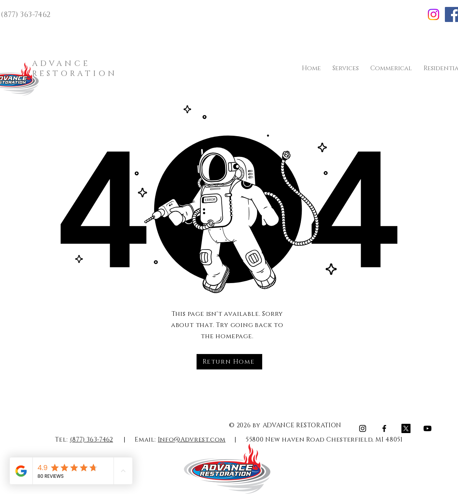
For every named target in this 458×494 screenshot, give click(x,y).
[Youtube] (427, 428)
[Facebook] (384, 428)
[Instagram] (433, 14)
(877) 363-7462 (91, 439)
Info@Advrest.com (192, 439)
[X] (406, 428)
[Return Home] (229, 361)
